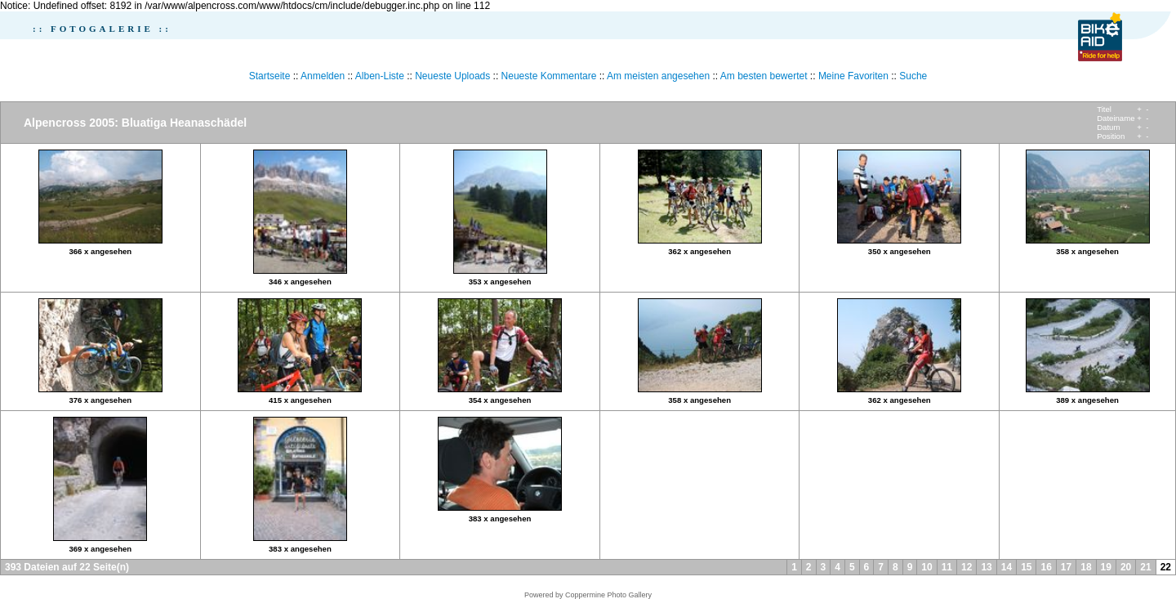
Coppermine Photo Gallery (608, 595)
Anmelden (323, 76)
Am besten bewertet (764, 76)
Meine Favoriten (853, 76)
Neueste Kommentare (549, 76)
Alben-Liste (379, 76)
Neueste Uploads (452, 76)
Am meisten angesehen (658, 76)
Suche (913, 76)
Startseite (270, 76)
